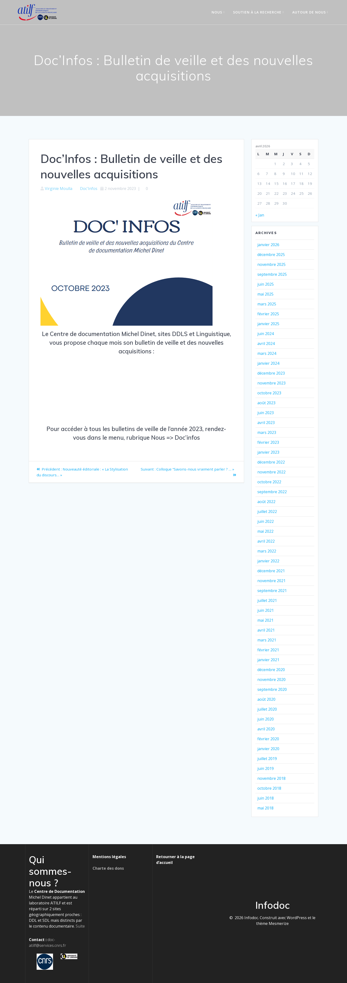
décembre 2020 (271, 669)
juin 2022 (265, 521)
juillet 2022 (267, 511)
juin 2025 (265, 284)
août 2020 (266, 699)
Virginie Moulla (58, 188)
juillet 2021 (267, 600)
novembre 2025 (271, 264)
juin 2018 (265, 798)
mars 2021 (266, 640)
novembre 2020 (271, 679)
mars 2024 (266, 353)
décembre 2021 (271, 570)
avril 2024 (266, 343)
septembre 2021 (272, 590)
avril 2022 (266, 541)
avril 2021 (266, 630)
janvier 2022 (268, 561)
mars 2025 (266, 304)
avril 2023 (266, 422)
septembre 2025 (272, 274)
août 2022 (266, 501)
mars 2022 (266, 551)
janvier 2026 (268, 244)
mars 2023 (266, 432)
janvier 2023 (268, 452)
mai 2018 (265, 808)
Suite (80, 926)
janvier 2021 (268, 659)
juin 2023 (265, 412)
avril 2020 (266, 729)
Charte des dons (108, 868)
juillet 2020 (267, 709)
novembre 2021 (271, 580)
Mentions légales (109, 856)
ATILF (55, 903)
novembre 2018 (271, 778)
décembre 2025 (271, 254)
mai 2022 (265, 531)
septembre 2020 (272, 689)
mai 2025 (265, 294)
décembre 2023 (271, 373)
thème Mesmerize (272, 923)
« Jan (259, 215)
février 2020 (268, 738)
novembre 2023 (271, 383)
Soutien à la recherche (257, 12)
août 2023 (266, 402)
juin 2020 (265, 719)
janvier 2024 (268, 363)
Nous (217, 12)
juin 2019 (265, 768)
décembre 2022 (271, 462)
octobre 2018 (269, 788)
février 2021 (268, 650)
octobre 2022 (269, 482)
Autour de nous (309, 12)
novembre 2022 (271, 472)
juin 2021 (265, 610)
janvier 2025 (268, 323)
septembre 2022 (272, 491)
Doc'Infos (88, 188)
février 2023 (268, 442)
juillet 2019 (267, 758)
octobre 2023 (269, 393)
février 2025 (268, 313)
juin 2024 (265, 333)
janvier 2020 (268, 748)
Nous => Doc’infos (175, 437)
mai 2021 (265, 620)
